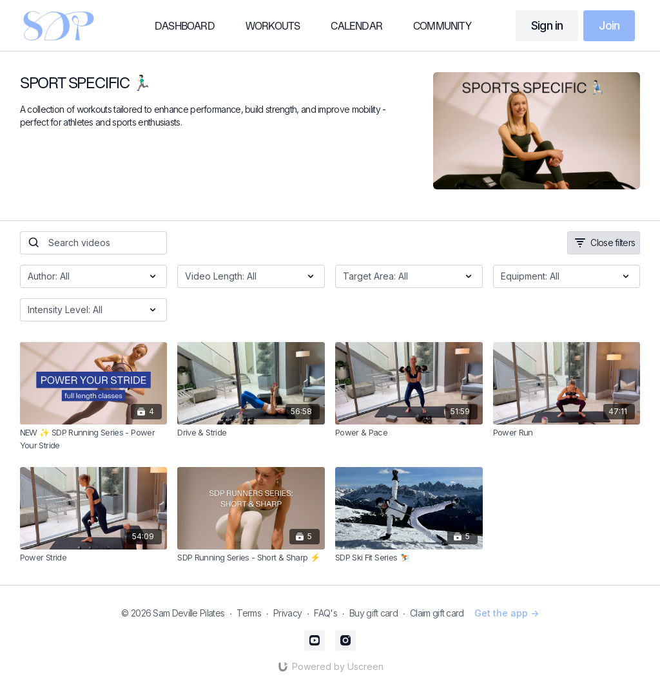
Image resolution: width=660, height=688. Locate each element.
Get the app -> (506, 612)
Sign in (547, 25)
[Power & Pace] (409, 432)
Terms (249, 612)
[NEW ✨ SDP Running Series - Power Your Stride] (94, 439)
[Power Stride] (94, 557)
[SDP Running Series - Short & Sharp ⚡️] (251, 557)
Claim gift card (437, 612)
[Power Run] (567, 432)
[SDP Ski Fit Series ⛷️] (409, 557)
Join (609, 25)
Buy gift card (373, 612)
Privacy (287, 612)
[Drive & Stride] (251, 432)
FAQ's (325, 612)
